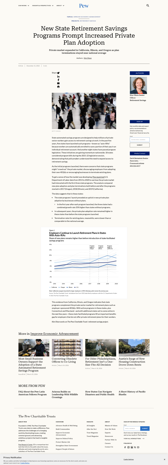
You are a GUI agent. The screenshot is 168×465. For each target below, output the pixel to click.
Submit (139, 145)
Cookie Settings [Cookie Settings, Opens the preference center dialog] (129, 461)
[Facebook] (58, 80)
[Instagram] (128, 447)
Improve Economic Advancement (54, 334)
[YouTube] (138, 447)
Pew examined (98, 177)
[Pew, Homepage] (84, 5)
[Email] (58, 83)
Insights (90, 422)
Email (131, 136)
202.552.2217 (135, 166)
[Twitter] (58, 73)
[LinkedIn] (58, 76)
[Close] (164, 461)
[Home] (36, 416)
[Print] (58, 86)
